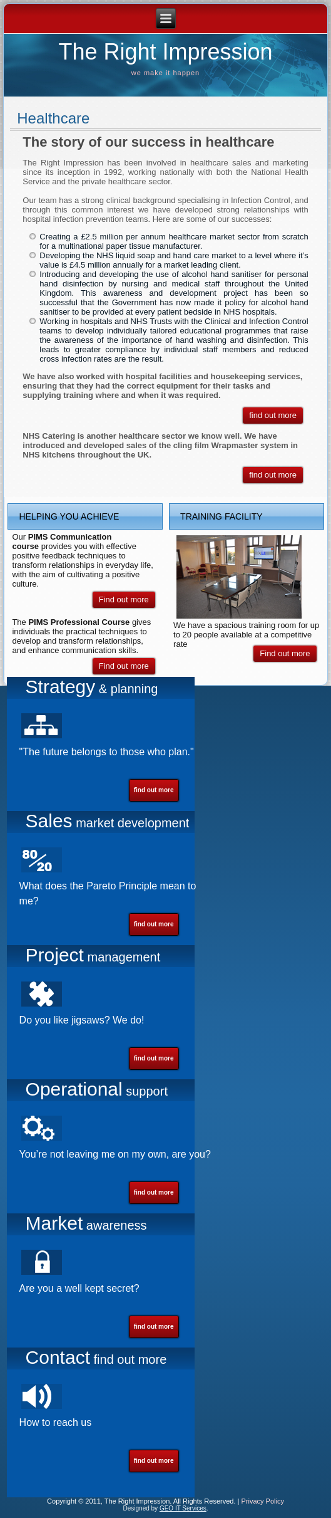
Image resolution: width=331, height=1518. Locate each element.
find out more (273, 415)
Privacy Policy (262, 1501)
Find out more (124, 599)
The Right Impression (165, 52)
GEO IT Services (183, 1508)
